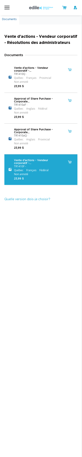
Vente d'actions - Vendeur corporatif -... (31, 69)
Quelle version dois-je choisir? (27, 199)
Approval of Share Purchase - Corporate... (33, 100)
